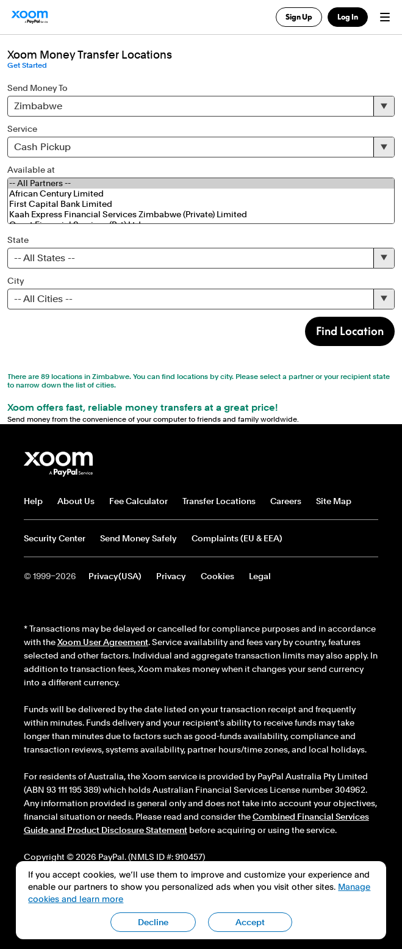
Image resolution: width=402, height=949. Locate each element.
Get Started (27, 65)
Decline (153, 922)
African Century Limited (201, 194)
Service (22, 129)
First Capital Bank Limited (201, 204)
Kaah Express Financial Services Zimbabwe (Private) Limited (201, 214)
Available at (31, 170)
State (18, 240)
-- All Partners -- (201, 183)
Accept (250, 922)
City (15, 281)
